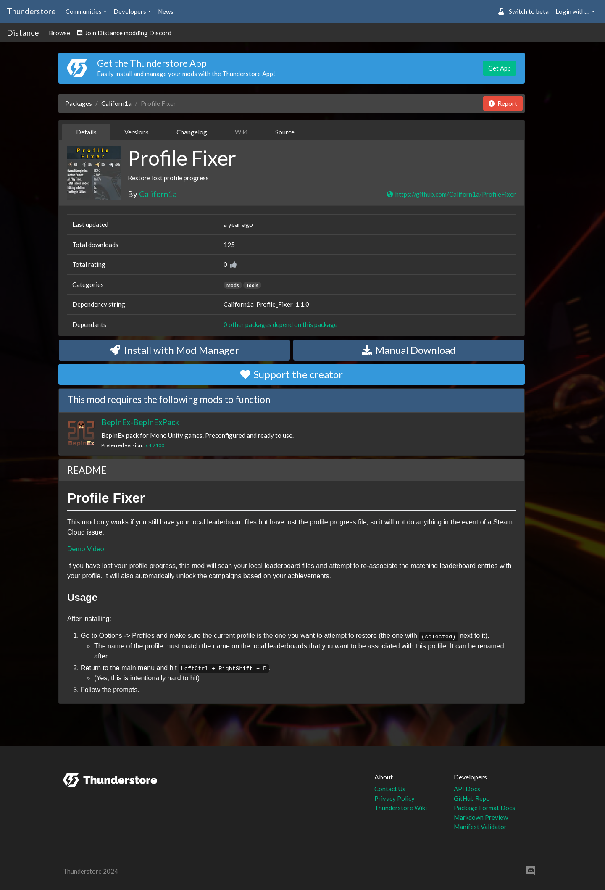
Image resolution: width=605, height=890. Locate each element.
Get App (499, 68)
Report (503, 103)
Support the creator (291, 374)
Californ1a (116, 103)
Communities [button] (84, 11)
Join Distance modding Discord (124, 33)
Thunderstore (31, 11)
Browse (59, 33)
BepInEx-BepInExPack (140, 422)
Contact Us (389, 789)
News (166, 11)
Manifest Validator (480, 826)
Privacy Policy (394, 798)
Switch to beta (523, 11)
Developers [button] (129, 11)
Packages (78, 103)
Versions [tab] (136, 132)
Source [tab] (285, 132)
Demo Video (85, 549)
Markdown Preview (481, 817)
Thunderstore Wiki (400, 807)
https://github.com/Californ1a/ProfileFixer (451, 194)
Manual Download (409, 350)
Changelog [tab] (191, 132)
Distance (23, 32)
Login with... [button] (572, 11)
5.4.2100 (154, 445)
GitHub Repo (472, 798)
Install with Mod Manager (174, 350)
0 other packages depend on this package (280, 324)
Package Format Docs (484, 807)
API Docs (467, 789)
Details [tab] (86, 132)
